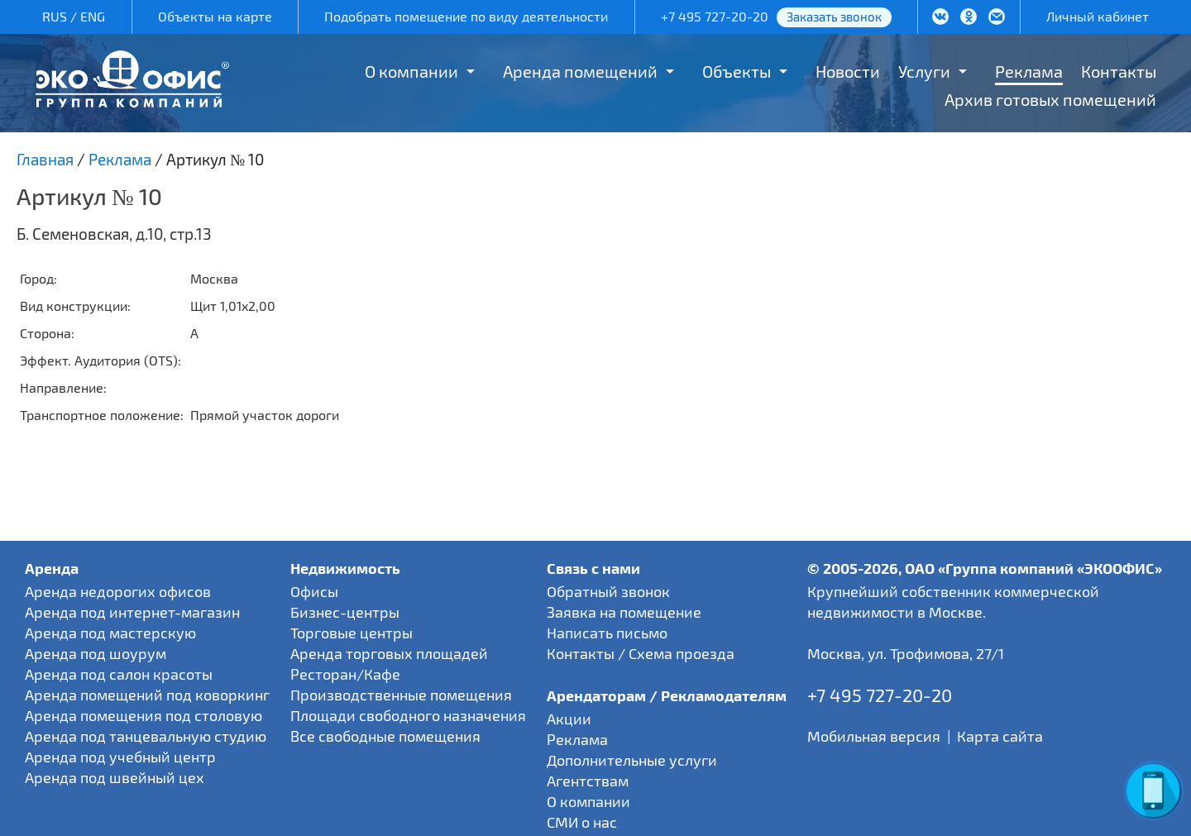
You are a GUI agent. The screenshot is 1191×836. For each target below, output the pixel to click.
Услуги (924, 71)
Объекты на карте (215, 16)
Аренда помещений (580, 71)
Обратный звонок (608, 591)
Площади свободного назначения (408, 715)
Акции (569, 718)
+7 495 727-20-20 (714, 16)
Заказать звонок (834, 16)
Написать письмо (607, 632)
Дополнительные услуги (632, 760)
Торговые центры (351, 632)
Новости (848, 71)
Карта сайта (1000, 736)
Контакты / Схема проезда (640, 653)
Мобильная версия (873, 736)
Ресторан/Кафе (345, 674)
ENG (92, 16)
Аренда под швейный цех (114, 777)
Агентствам (588, 781)
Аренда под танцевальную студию (145, 736)
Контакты (1118, 71)
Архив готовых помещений (1050, 99)
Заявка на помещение (624, 612)
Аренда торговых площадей (389, 653)
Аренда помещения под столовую (143, 715)
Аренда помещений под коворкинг (147, 695)
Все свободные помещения (385, 736)
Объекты (736, 71)
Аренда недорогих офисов (118, 591)
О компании (411, 71)
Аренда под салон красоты (119, 674)
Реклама (1029, 71)
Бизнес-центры (344, 612)
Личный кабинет (1097, 16)
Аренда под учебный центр (120, 757)
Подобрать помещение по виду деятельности (466, 16)
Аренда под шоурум (95, 653)
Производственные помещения (401, 695)
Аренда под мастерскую (110, 632)
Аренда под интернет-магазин (132, 612)
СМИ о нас (582, 822)
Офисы (314, 591)
